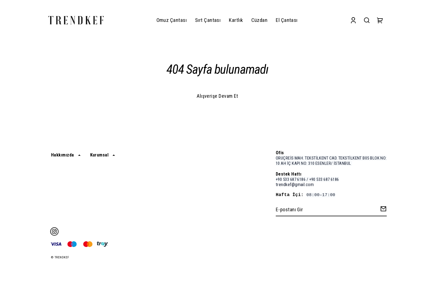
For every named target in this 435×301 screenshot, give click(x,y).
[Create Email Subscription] (382, 210)
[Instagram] (54, 231)
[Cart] (380, 20)
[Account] (353, 20)
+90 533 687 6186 (290, 179)
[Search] (366, 20)
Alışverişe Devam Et (217, 96)
